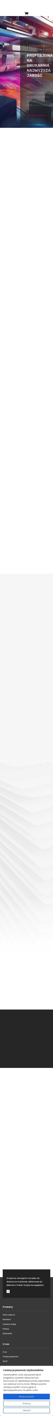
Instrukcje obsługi (9, 1324)
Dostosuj (26, 1403)
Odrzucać (26, 1410)
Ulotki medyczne (9, 1315)
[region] (26, 1391)
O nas (5, 1352)
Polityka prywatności (10, 1356)
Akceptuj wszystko (26, 1396)
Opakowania (7, 1333)
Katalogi (6, 1329)
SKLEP (5, 1361)
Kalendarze (7, 1319)
